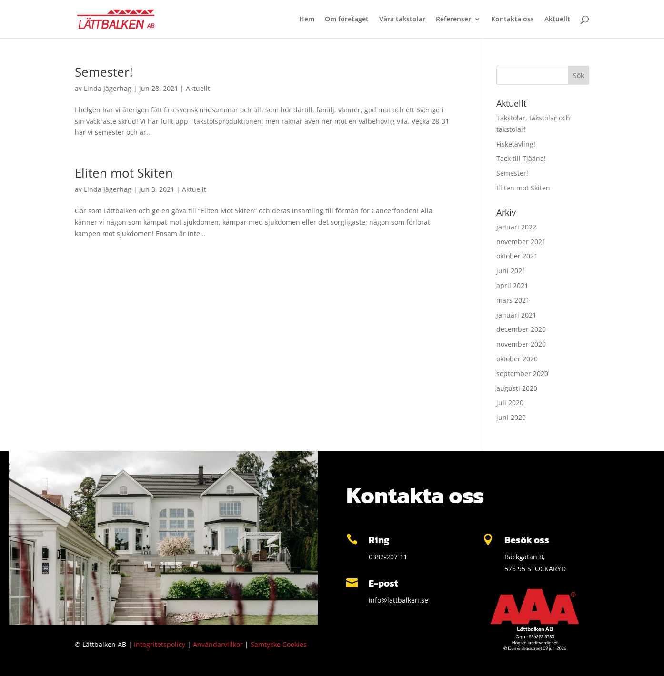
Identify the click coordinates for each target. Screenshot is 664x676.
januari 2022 (516, 226)
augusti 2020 (516, 388)
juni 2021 (511, 270)
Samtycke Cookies (279, 644)
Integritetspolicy (159, 644)
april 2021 (512, 285)
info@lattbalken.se (398, 600)
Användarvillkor (218, 644)
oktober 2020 (517, 358)
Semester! (104, 71)
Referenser (453, 19)
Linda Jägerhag (107, 88)
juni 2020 (511, 417)
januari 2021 (516, 314)
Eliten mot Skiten (124, 172)
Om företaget (347, 19)
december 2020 (521, 329)
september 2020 (522, 373)
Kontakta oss (512, 19)
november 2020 (521, 343)
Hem (306, 19)
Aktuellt (557, 19)
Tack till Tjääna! (521, 158)
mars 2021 (513, 300)
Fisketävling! (515, 144)
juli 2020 (509, 402)
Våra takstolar (402, 19)
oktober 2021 (517, 255)
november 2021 (521, 241)
